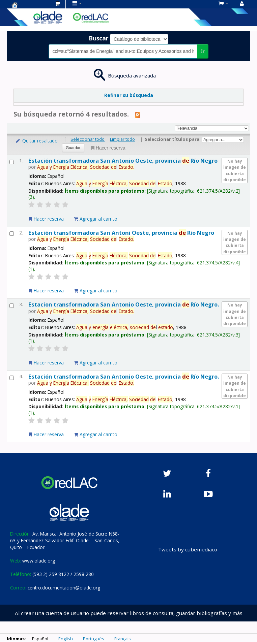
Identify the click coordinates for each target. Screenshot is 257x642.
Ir (203, 51)
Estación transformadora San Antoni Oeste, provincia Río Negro (121, 232)
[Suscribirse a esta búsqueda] (138, 114)
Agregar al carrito (95, 219)
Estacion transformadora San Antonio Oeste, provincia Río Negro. (123, 304)
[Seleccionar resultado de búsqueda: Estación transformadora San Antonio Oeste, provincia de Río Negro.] (11, 378)
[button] (57, 3)
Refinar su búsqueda (128, 95)
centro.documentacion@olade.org (64, 587)
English (65, 639)
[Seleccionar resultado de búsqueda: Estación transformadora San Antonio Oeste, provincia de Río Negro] (11, 162)
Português (93, 639)
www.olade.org (38, 560)
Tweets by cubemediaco (187, 549)
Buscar (99, 38)
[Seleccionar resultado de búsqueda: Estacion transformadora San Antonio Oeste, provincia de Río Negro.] (11, 305)
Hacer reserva (107, 148)
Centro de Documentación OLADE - (28, 4)
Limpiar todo (122, 139)
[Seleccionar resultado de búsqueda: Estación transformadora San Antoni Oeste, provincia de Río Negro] (11, 233)
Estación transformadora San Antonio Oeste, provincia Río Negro (123, 160)
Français (122, 639)
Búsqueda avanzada (132, 75)
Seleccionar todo (87, 139)
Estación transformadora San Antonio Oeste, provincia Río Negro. (123, 376)
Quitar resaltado (36, 140)
